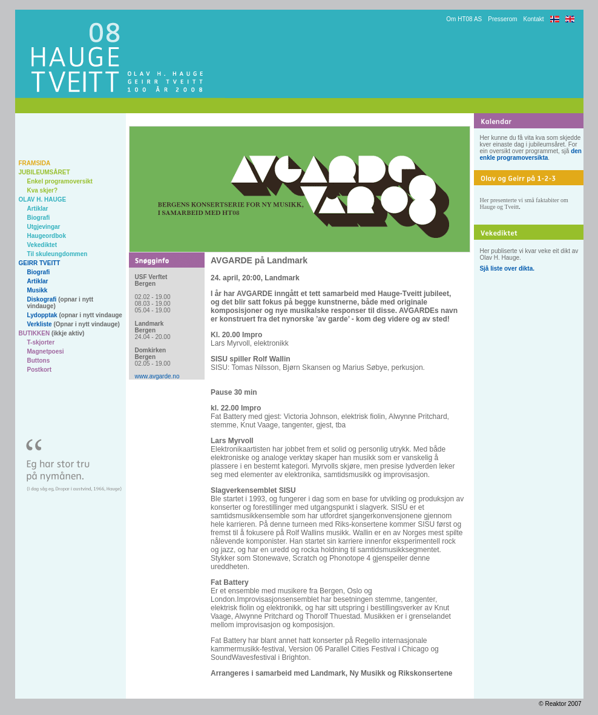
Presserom (502, 19)
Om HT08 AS (464, 19)
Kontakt (534, 19)
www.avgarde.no (157, 376)
